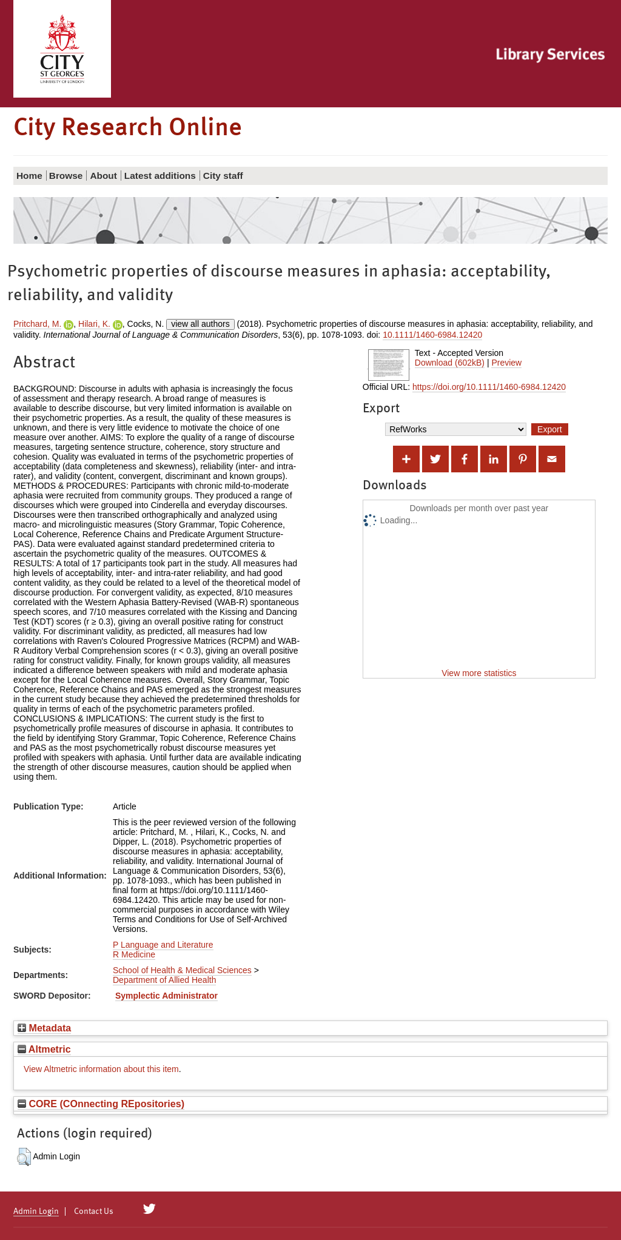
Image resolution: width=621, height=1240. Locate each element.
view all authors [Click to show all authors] (200, 324)
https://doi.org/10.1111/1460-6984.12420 (489, 387)
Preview (506, 362)
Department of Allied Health (164, 980)
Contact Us (93, 1211)
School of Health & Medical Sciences (182, 970)
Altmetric (44, 1049)
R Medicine (134, 954)
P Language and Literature (163, 945)
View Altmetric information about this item (101, 1069)
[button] (24, 1157)
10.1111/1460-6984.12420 (432, 335)
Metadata (44, 1027)
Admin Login (36, 1211)
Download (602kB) (450, 362)
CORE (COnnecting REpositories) (101, 1103)
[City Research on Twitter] (149, 1209)
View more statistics (478, 673)
